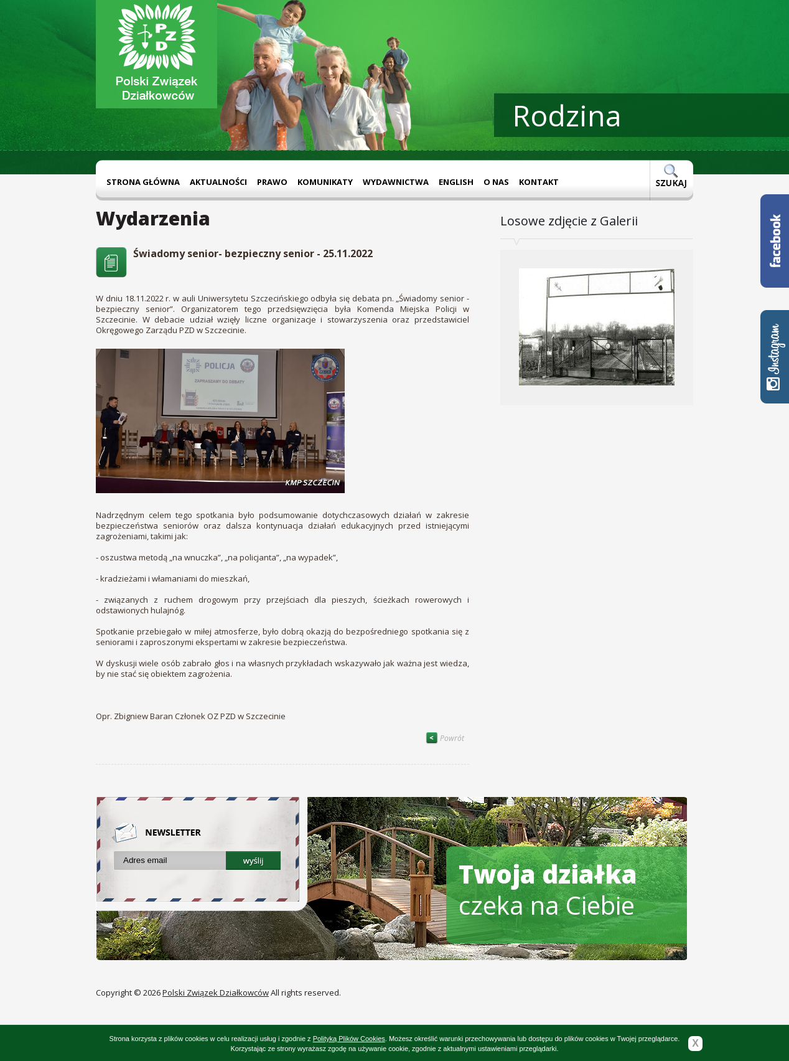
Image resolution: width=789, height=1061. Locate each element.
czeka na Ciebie (548, 889)
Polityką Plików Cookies (349, 1038)
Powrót (445, 738)
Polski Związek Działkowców (215, 992)
